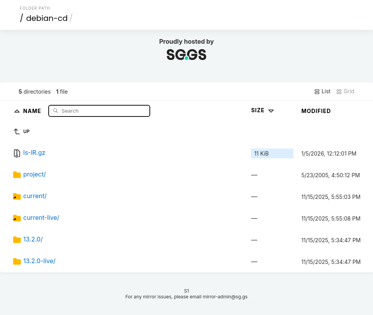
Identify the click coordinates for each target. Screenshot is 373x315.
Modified (316, 111)
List (322, 91)
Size (263, 110)
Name (33, 110)
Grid (345, 91)
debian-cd (47, 18)
